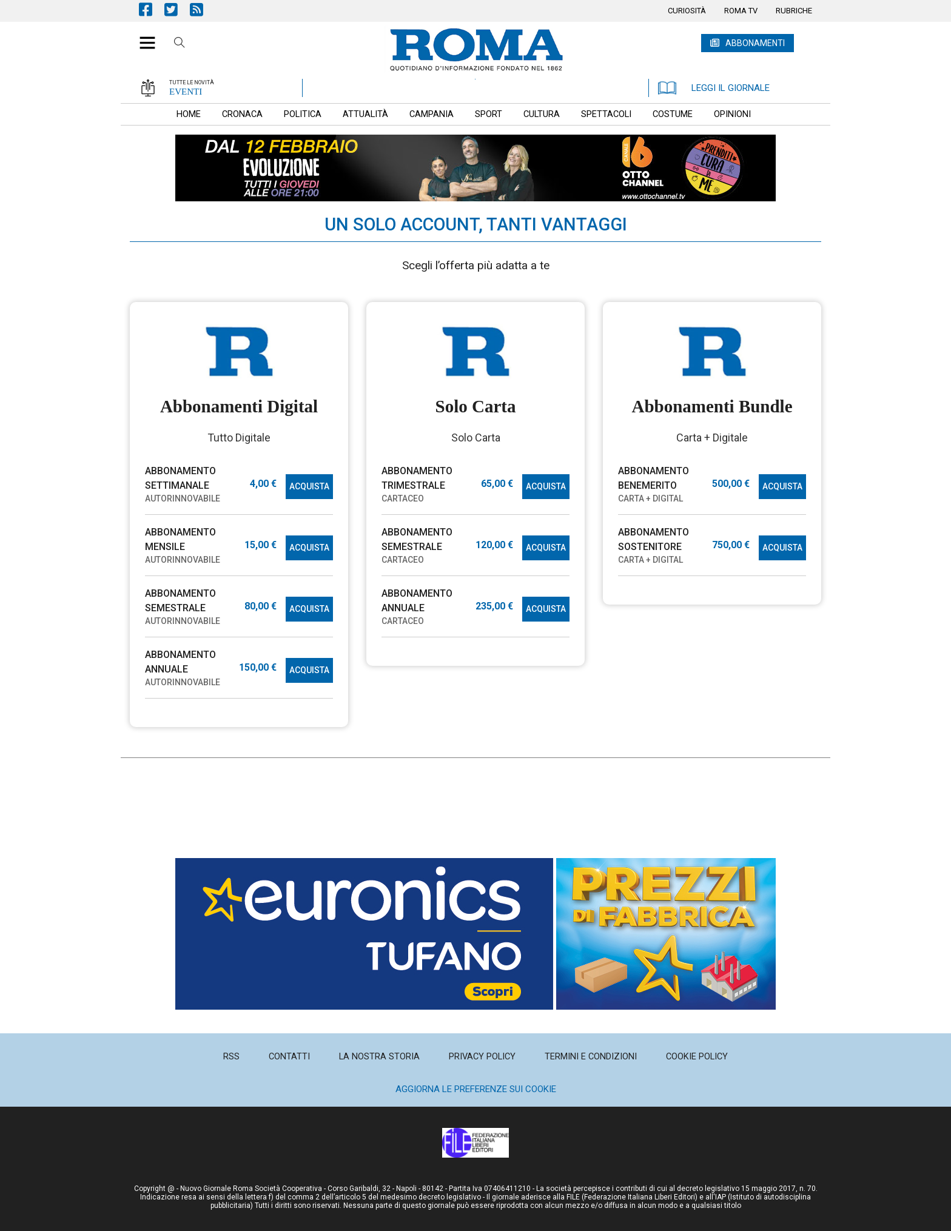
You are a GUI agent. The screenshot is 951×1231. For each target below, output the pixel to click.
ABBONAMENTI (755, 43)
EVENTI (185, 91)
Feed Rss (202, 9)
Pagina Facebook (151, 9)
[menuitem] (687, 11)
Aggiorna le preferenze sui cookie (475, 1089)
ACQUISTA (309, 486)
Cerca (179, 44)
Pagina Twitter (177, 9)
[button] (143, 36)
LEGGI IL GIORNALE (714, 88)
